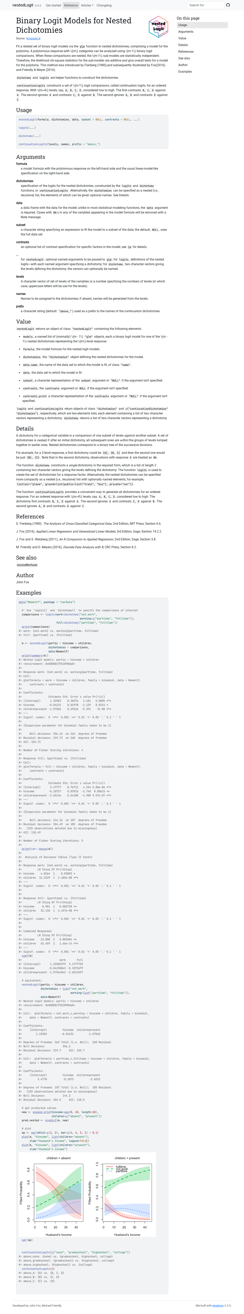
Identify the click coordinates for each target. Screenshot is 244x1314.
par (33, 1132)
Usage (182, 25)
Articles (86, 5)
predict (50, 1120)
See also (184, 58)
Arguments (185, 31)
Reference (71, 5)
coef (25, 956)
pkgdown (218, 1305)
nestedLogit (23, 5)
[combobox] (206, 5)
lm (129, 247)
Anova (43, 849)
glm (82, 46)
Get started (53, 5)
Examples (185, 71)
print (26, 627)
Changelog (104, 5)
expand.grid (41, 1112)
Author (183, 65)
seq (66, 1112)
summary (36, 655)
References (186, 51)
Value (182, 38)
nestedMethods (27, 565)
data (22, 602)
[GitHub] (228, 5)
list (66, 988)
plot (25, 1137)
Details (183, 45)
